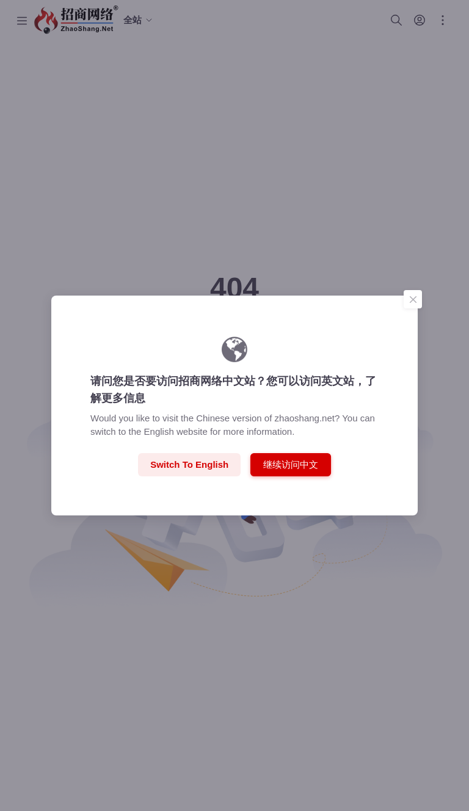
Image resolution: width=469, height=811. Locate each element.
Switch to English (189, 464)
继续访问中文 (290, 464)
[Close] (413, 299)
